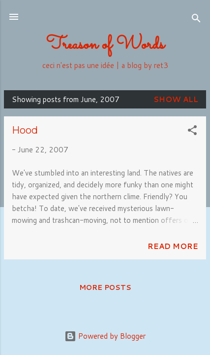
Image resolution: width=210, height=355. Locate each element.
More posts (105, 287)
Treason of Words (105, 44)
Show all (175, 99)
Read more (173, 246)
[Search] (196, 20)
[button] (192, 132)
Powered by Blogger (105, 336)
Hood (25, 130)
